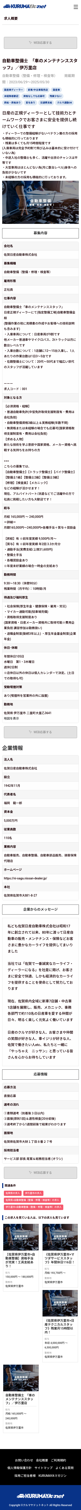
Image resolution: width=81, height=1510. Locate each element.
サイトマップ (44, 1405)
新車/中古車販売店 (38, 90)
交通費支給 (46, 102)
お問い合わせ (24, 1398)
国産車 (56, 90)
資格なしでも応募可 (34, 96)
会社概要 (42, 1398)
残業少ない (56, 96)
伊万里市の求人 (33, 1193)
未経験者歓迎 (11, 96)
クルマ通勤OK (64, 102)
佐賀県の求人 (13, 1193)
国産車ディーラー (13, 90)
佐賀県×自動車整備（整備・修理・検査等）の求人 (32, 1200)
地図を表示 (11, 718)
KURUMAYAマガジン (52, 1413)
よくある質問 (65, 1405)
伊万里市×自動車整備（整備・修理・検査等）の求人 (34, 1207)
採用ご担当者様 (25, 1413)
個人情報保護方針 (19, 1405)
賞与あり (30, 102)
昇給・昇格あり (12, 102)
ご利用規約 (58, 1398)
